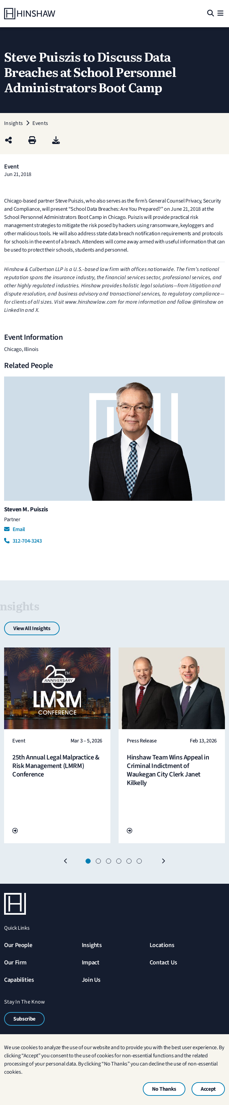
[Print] (32, 141)
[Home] (29, 13)
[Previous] (65, 861)
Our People (18, 945)
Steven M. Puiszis (26, 509)
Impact (91, 962)
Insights (92, 945)
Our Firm (15, 962)
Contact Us (163, 962)
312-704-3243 (23, 541)
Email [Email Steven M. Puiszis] (14, 529)
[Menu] (220, 13)
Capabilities (19, 980)
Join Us (91, 980)
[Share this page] (8, 141)
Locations (162, 945)
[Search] (210, 13)
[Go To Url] (15, 831)
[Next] (163, 861)
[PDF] (56, 141)
